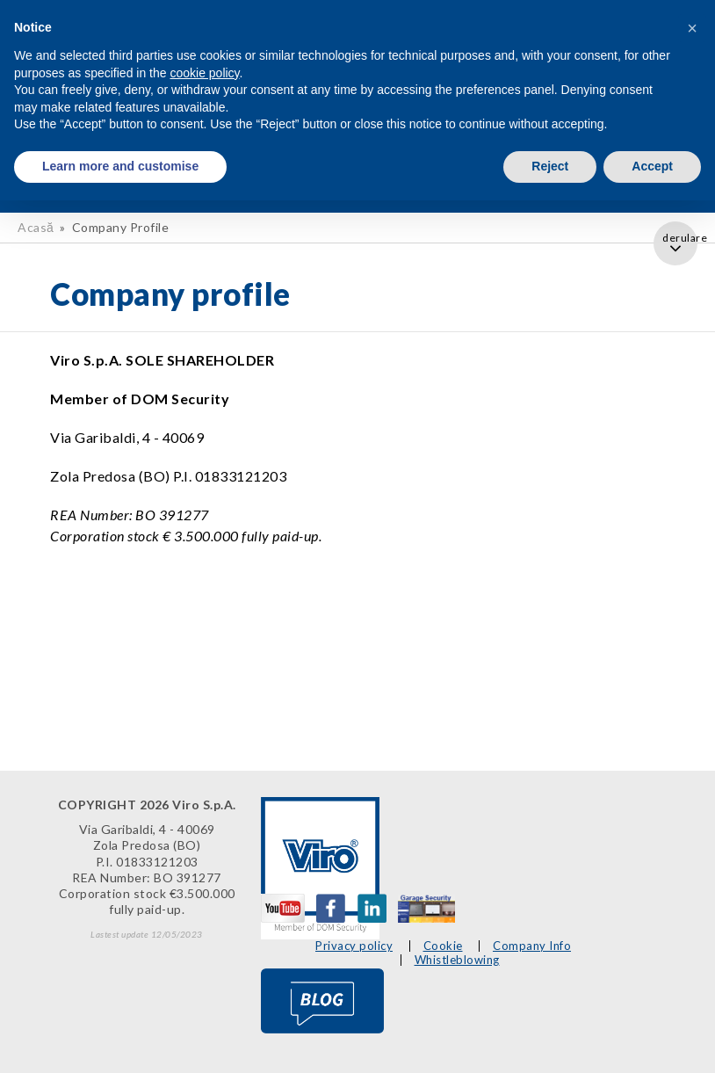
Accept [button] (652, 166)
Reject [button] (549, 166)
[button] (692, 28)
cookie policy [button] (204, 73)
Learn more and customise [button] (120, 166)
